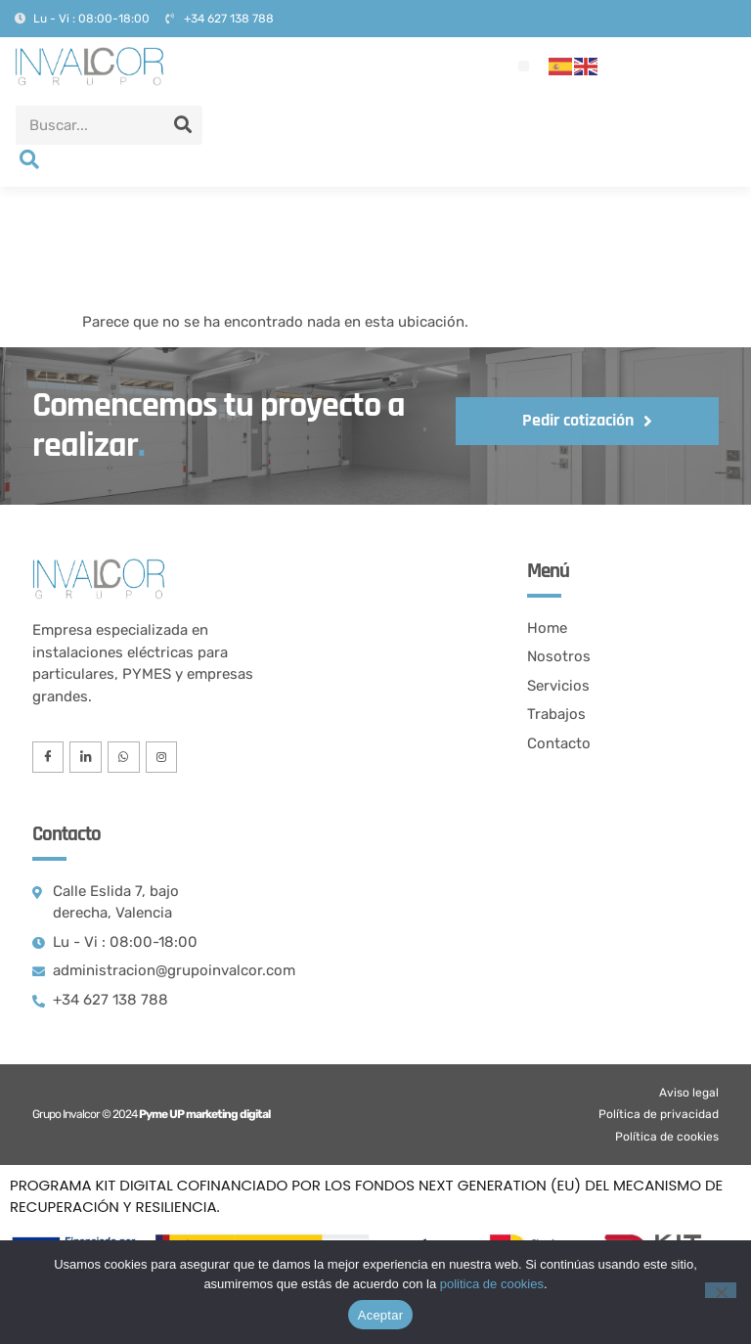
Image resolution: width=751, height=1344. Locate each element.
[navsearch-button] (29, 161)
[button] (523, 66)
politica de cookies (492, 1284)
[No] (720, 1290)
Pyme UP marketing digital (204, 1117)
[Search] (182, 125)
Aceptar (381, 1315)
